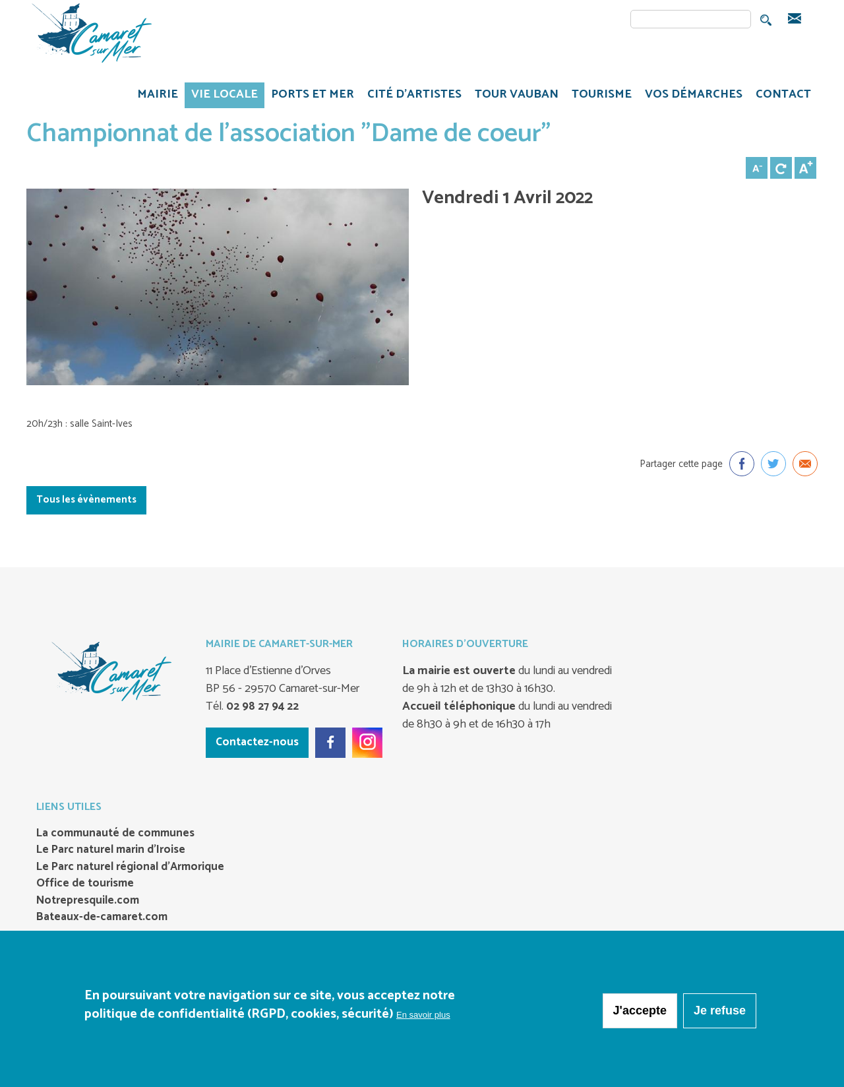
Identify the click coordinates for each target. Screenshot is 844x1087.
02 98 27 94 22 (261, 706)
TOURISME (598, 96)
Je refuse (720, 1011)
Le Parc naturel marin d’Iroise (110, 850)
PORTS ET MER (309, 96)
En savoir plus (423, 1015)
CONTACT (783, 94)
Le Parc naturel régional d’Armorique (130, 867)
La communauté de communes (115, 833)
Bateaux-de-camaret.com (101, 917)
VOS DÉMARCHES (690, 96)
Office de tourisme (85, 883)
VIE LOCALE (221, 96)
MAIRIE (154, 96)
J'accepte (640, 1011)
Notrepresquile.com (87, 901)
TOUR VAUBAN (513, 96)
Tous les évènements (86, 499)
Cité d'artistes (414, 94)
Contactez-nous (257, 742)
